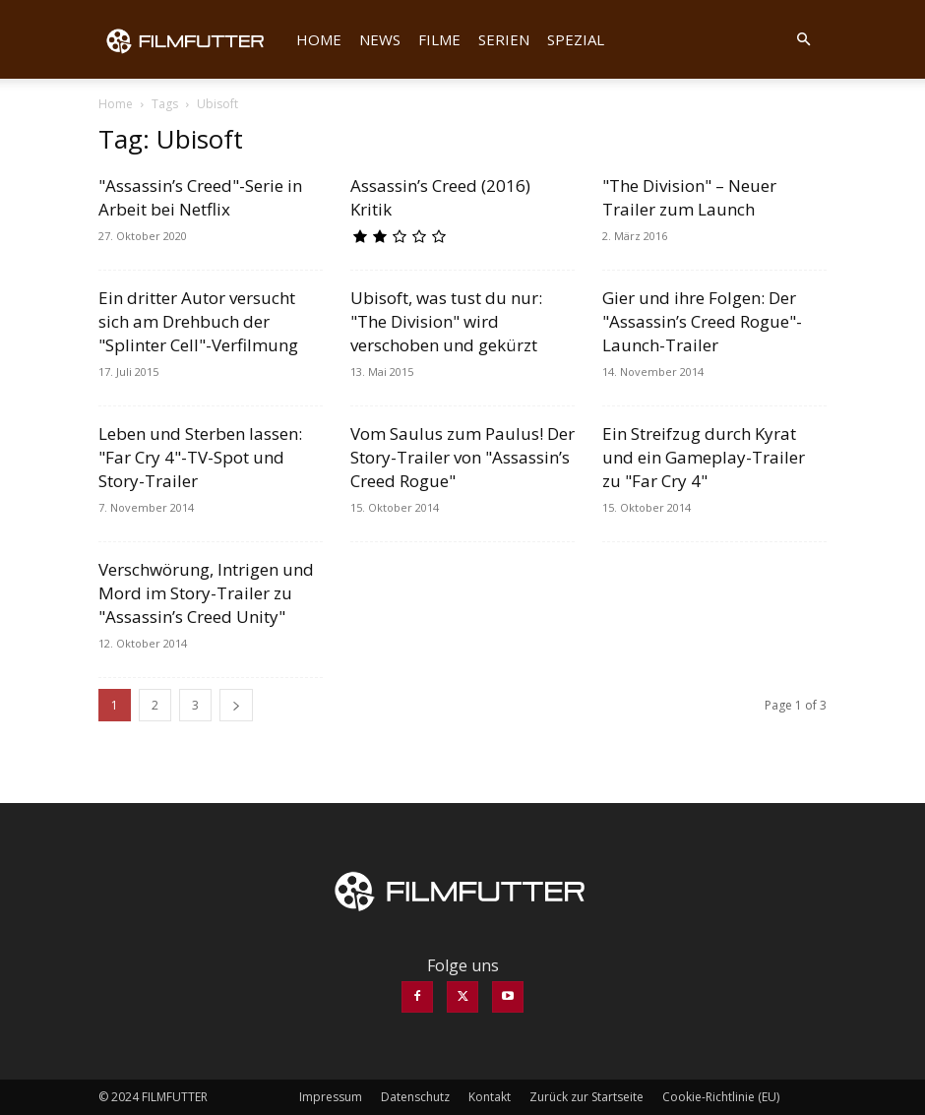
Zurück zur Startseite (586, 1096)
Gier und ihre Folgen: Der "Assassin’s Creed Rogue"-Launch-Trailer (702, 321)
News (380, 39)
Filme (439, 39)
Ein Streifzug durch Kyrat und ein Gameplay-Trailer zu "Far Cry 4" (703, 457)
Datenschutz (415, 1096)
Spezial (575, 39)
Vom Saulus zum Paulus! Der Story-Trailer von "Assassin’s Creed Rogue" (462, 457)
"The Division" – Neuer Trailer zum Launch (689, 197)
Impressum (330, 1096)
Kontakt (489, 1096)
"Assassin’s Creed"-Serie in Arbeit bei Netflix (200, 197)
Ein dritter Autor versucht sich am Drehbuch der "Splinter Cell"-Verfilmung (198, 321)
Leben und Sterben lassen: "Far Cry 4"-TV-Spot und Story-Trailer (200, 457)
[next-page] (236, 705)
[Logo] (192, 39)
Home (318, 39)
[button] (803, 39)
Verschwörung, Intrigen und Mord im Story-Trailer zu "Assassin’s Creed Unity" (206, 593)
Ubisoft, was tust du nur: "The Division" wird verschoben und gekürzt (446, 321)
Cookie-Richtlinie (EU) (720, 1096)
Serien (503, 39)
